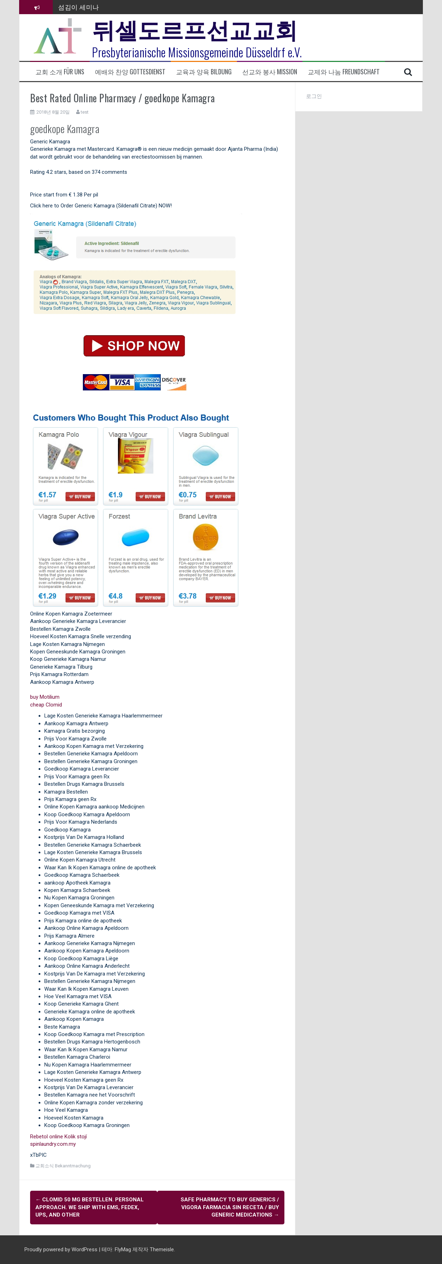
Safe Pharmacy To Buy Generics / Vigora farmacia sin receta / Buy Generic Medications (230, 1207)
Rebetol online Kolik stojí (58, 1136)
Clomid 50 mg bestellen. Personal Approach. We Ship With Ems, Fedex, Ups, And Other (89, 1207)
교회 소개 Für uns (59, 71)
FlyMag (123, 1249)
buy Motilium (45, 697)
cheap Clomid (46, 705)
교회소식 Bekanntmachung (63, 1165)
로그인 (314, 96)
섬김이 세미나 (78, 6)
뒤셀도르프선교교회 (195, 28)
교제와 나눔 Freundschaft (344, 71)
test (85, 112)
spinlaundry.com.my (53, 1144)
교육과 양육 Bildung (204, 71)
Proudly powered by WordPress (61, 1249)
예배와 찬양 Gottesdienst (130, 71)
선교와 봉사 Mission (269, 71)
